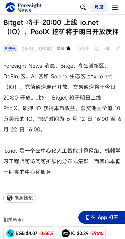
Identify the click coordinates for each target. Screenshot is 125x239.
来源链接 (19, 198)
